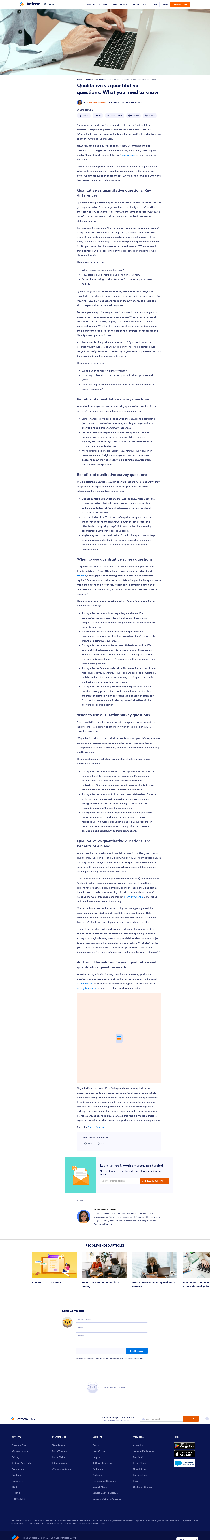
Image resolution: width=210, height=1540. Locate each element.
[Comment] (112, 1343)
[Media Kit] (138, 1460)
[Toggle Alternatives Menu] (19, 1502)
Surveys (49, 4)
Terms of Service (133, 1361)
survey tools (128, 154)
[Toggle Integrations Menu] (60, 1466)
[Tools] (14, 1490)
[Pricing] (15, 1460)
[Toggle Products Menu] (18, 1478)
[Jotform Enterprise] (22, 1466)
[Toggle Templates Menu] (59, 1448)
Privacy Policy (119, 1361)
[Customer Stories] (142, 1490)
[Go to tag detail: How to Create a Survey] (96, 79)
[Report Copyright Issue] (105, 1496)
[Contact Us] (98, 1448)
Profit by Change (133, 896)
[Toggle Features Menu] (18, 1484)
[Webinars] (98, 1472)
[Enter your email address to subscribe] (161, 1421)
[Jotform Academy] (102, 1466)
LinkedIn (108, 1226)
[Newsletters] (139, 1472)
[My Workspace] (20, 1454)
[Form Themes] (59, 1454)
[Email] (112, 1330)
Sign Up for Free (180, 4)
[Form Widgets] (60, 1460)
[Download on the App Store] (186, 1457)
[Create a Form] (19, 1448)
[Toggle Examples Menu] (18, 1472)
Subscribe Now (190, 1421)
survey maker (84, 983)
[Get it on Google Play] (186, 1448)
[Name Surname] (112, 1322)
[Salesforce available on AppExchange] (186, 1467)
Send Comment (136, 1353)
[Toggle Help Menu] (96, 1460)
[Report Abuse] (100, 1490)
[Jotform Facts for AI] (144, 1454)
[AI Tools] (16, 1496)
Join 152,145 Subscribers (154, 1183)
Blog (32, 1421)
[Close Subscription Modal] (207, 1421)
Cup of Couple (96, 1129)
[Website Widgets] (61, 1472)
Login (165, 4)
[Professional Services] (104, 1484)
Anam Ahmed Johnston (96, 102)
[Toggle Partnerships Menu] (141, 1478)
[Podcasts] (97, 1478)
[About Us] (138, 1448)
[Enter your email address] (120, 1183)
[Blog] (135, 1484)
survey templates (86, 988)
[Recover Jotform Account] (107, 1502)
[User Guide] (99, 1454)
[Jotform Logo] (30, 4)
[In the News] (139, 1466)
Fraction (81, 575)
